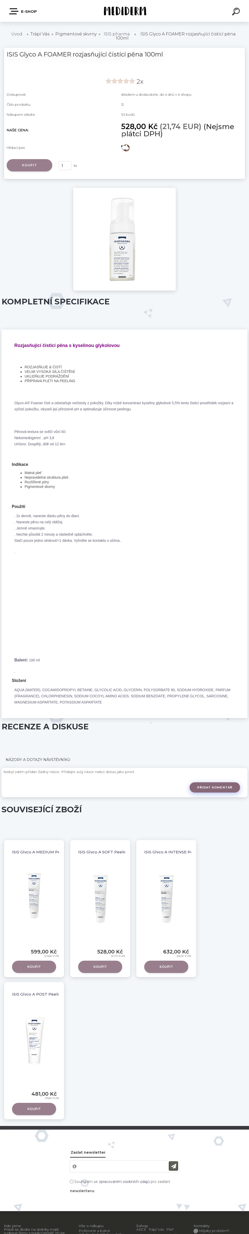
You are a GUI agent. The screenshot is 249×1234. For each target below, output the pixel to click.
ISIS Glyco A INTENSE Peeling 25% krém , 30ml (190, 852)
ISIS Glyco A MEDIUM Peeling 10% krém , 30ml (58, 852)
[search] (236, 12)
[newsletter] (173, 1166)
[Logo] (125, 11)
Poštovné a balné (94, 1230)
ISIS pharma (117, 34)
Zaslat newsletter (88, 1152)
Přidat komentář (214, 787)
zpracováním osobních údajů (124, 1181)
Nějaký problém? (214, 1230)
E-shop (23, 11)
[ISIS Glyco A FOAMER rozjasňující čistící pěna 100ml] (124, 189)
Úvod (16, 34)
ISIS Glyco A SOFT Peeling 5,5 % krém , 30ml (121, 852)
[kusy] (65, 165)
